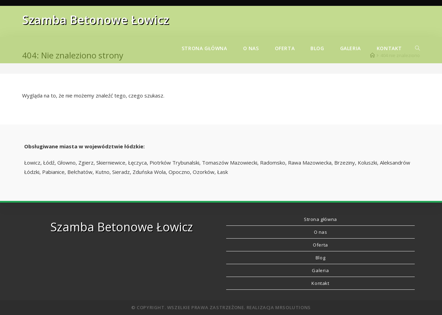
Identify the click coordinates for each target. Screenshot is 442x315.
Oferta (320, 245)
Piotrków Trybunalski (174, 162)
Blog (320, 257)
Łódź (49, 162)
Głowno (66, 162)
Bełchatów (80, 171)
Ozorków (203, 171)
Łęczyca (137, 162)
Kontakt (320, 283)
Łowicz (32, 162)
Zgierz (86, 162)
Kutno (102, 171)
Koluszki (367, 162)
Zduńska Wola (149, 171)
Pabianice (53, 171)
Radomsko (272, 162)
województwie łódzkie (114, 146)
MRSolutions (293, 307)
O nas (320, 232)
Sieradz (121, 171)
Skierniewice (110, 162)
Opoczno (179, 171)
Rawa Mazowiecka (310, 162)
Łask (222, 171)
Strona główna (320, 219)
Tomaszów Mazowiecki (229, 162)
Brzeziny (344, 162)
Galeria (320, 270)
